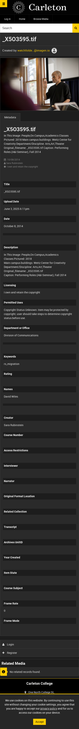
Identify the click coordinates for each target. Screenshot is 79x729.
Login (8, 644)
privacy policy (48, 708)
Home (22, 18)
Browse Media (40, 18)
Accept (39, 722)
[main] (39, 356)
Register (9, 653)
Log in (7, 18)
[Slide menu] (3, 3)
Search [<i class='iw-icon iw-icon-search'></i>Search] (76, 28)
